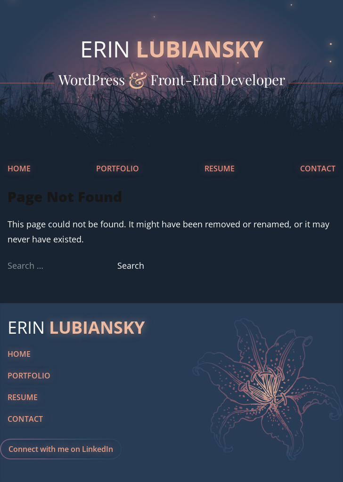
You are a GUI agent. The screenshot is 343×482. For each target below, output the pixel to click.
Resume (219, 168)
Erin (171, 48)
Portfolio (117, 168)
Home (19, 168)
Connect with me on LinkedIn (60, 449)
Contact (317, 168)
